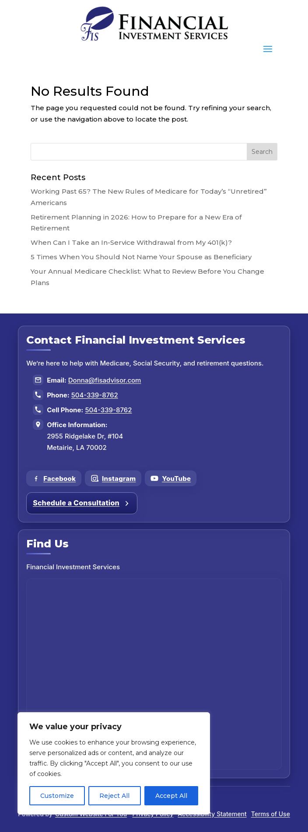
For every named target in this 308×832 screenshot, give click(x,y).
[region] (114, 763)
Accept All (171, 796)
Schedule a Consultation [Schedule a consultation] (82, 502)
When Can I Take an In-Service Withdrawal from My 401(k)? (131, 242)
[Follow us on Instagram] (113, 478)
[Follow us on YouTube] (170, 478)
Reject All (114, 796)
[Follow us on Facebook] (53, 478)
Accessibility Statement (212, 814)
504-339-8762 (94, 395)
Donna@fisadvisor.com (104, 380)
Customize (57, 796)
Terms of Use (270, 814)
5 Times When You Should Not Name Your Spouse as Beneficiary (141, 257)
